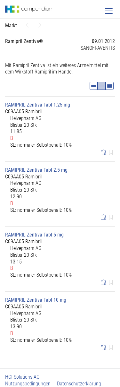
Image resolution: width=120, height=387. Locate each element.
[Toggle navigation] (109, 11)
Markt (11, 25)
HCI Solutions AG (22, 377)
